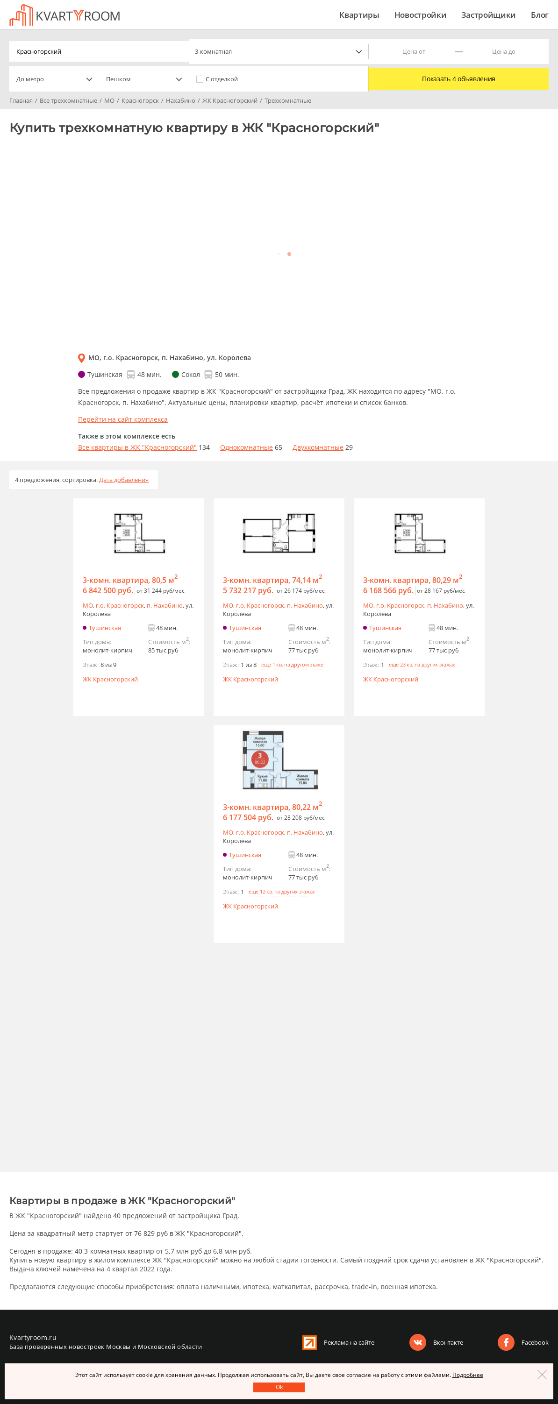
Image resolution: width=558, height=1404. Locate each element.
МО (88, 605)
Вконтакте (448, 1342)
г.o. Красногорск (120, 605)
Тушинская (105, 628)
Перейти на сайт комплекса (123, 419)
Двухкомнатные (318, 447)
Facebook (535, 1342)
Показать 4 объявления (459, 79)
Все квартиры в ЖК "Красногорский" (137, 447)
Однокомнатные (246, 447)
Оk (279, 1387)
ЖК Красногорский (110, 679)
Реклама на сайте (349, 1342)
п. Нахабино (165, 605)
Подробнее (467, 1375)
